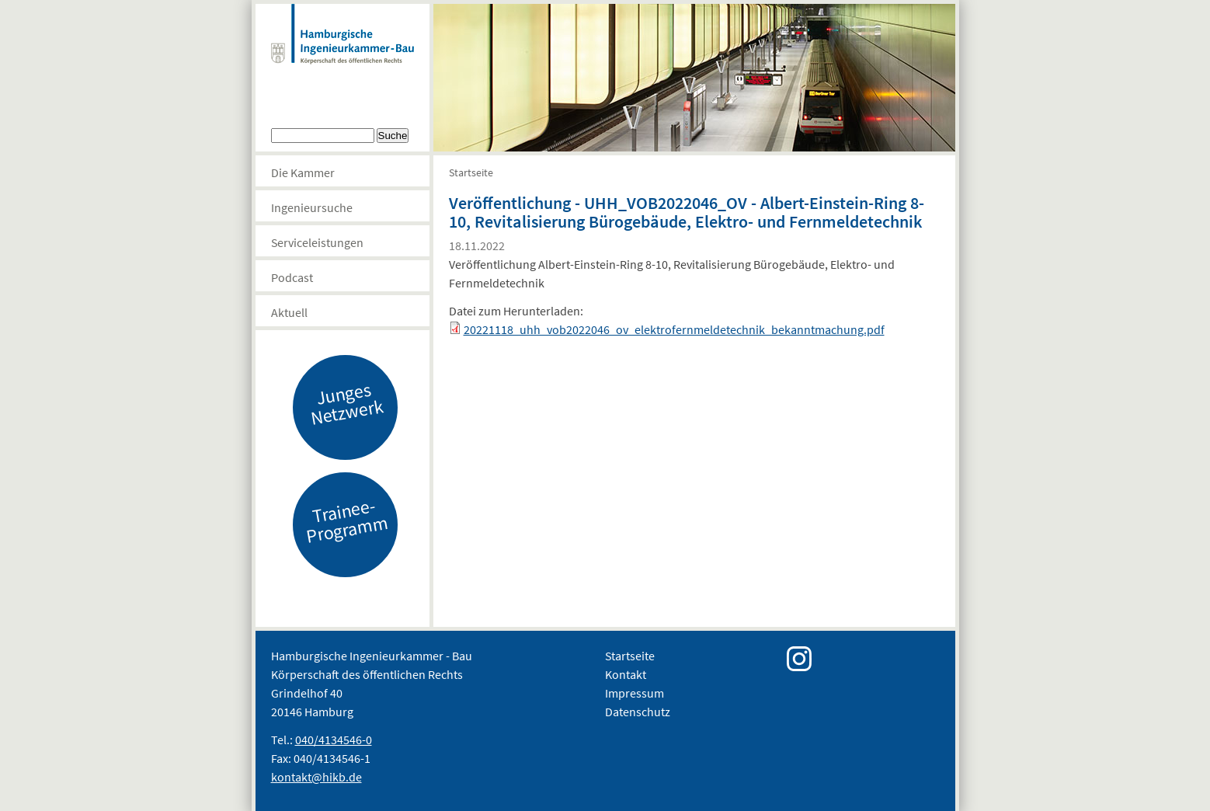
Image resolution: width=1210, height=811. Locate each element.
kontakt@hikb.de (316, 777)
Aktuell (289, 312)
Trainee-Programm (346, 520)
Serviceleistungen (317, 242)
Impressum (634, 693)
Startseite (471, 172)
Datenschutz (637, 711)
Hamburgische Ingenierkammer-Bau (342, 49)
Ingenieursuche (312, 207)
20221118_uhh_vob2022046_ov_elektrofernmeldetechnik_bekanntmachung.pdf (674, 329)
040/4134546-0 (333, 739)
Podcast (292, 277)
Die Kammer (303, 172)
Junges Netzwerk (346, 403)
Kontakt (625, 674)
